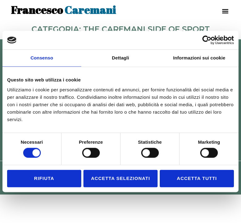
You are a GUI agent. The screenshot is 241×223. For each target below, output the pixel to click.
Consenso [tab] (42, 57)
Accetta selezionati (120, 178)
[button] (225, 11)
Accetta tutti (197, 178)
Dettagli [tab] (120, 57)
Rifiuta (44, 178)
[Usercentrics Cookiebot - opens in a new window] (207, 40)
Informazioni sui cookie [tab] (199, 57)
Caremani (63, 9)
